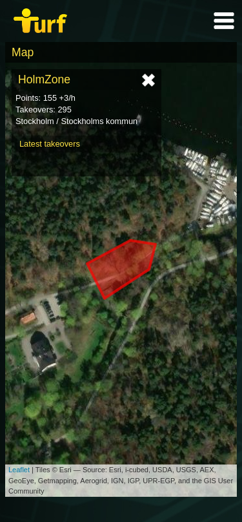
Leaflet (19, 470)
